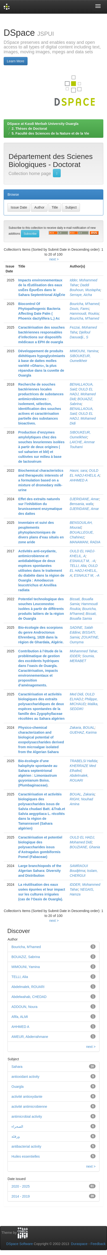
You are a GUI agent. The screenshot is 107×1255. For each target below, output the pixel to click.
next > (54, 259)
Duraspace (79, 1244)
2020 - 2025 (20, 1186)
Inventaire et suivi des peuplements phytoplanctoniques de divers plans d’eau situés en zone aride (41, 532)
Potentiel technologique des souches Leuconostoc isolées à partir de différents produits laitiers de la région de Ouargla (41, 608)
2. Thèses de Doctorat (29, 128)
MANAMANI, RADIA (85, 542)
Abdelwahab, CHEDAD (29, 997)
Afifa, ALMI (19, 1017)
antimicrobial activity (26, 1116)
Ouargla (17, 1087)
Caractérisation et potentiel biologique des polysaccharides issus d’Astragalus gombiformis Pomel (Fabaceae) (40, 847)
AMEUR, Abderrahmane (29, 1037)
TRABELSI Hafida (83, 761)
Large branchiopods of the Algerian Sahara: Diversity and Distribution (39, 870)
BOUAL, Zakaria (82, 794)
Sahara (16, 1067)
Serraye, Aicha (81, 295)
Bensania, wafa (81, 504)
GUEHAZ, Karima (83, 732)
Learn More (15, 61)
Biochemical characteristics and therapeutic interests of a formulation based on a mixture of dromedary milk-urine (40, 480)
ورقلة (15, 1136)
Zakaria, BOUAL (82, 727)
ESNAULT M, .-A (82, 561)
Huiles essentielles (25, 1156)
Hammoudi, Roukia (84, 313)
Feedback (98, 1244)
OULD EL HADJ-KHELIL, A (84, 570)
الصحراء (17, 1126)
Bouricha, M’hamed (84, 304)
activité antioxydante (26, 1096)
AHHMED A (79, 480)
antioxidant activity (25, 1077)
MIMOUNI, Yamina (84, 351)
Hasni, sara (78, 470)
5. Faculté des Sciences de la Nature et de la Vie (50, 133)
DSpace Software (19, 1244)
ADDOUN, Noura (24, 1007)
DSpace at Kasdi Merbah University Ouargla (42, 124)
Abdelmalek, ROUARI (27, 987)
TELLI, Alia (78, 566)
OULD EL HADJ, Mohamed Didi (83, 394)
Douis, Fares (79, 309)
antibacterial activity (26, 1146)
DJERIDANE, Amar (84, 499)
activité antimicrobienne (29, 1106)
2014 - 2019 (20, 1196)
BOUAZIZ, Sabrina (25, 957)
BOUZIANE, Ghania (85, 847)
